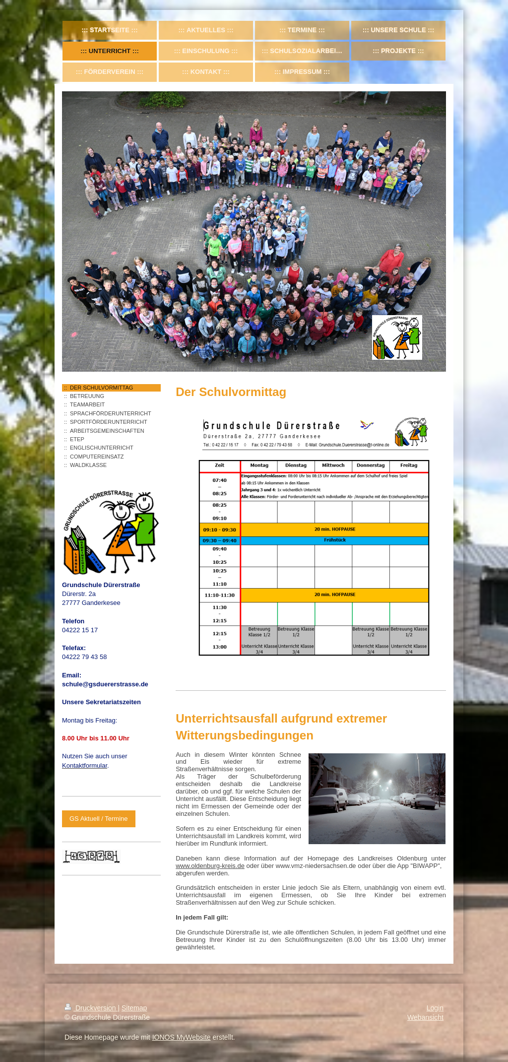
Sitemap (134, 1008)
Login (435, 1008)
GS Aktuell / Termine (98, 818)
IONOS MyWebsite (181, 1037)
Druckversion (91, 1008)
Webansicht (425, 1017)
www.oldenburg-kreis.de (210, 865)
